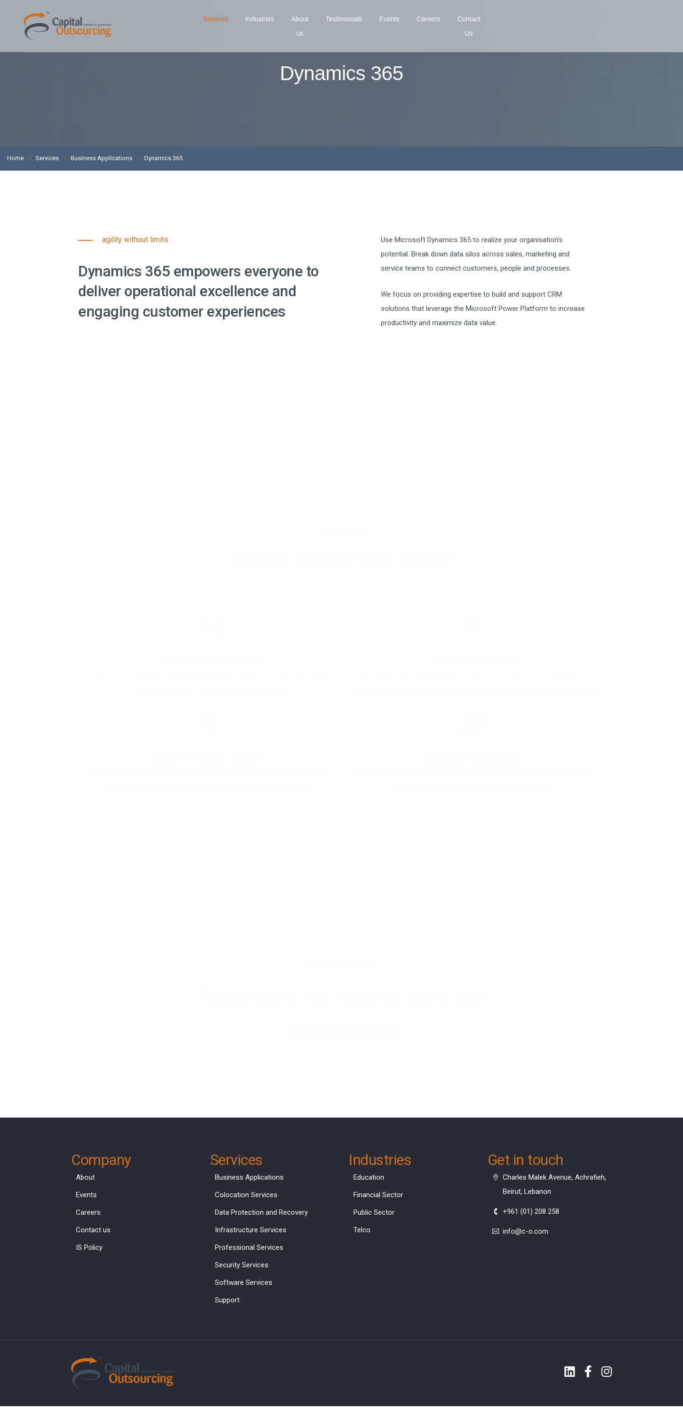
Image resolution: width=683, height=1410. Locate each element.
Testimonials (343, 19)
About (85, 1179)
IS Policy (89, 1249)
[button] (341, 1031)
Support (227, 1302)
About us (295, 19)
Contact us (93, 1232)
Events (388, 19)
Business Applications (249, 1179)
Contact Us (473, 19)
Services (206, 19)
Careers (428, 19)
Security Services (241, 1267)
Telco (361, 1232)
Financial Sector (378, 1196)
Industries (250, 19)
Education (368, 1179)
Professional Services (249, 1249)
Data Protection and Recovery (261, 1214)
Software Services (243, 1284)
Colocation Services (246, 1196)
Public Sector (374, 1214)
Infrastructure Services (250, 1232)
